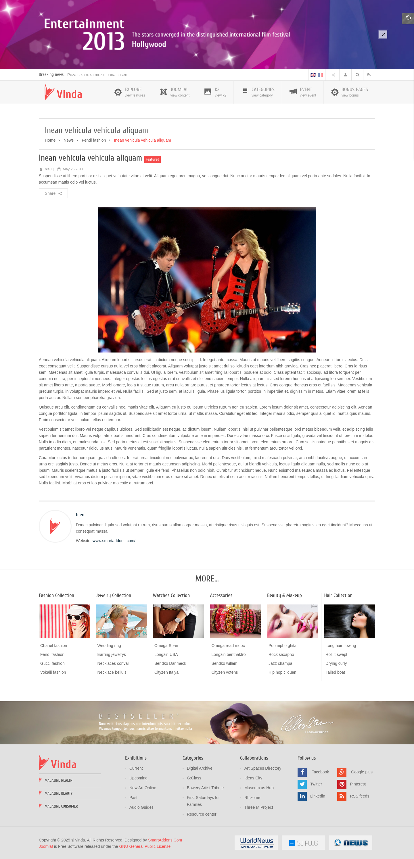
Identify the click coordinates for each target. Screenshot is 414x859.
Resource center (201, 814)
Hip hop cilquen (282, 672)
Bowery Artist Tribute (205, 787)
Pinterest (358, 784)
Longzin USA (166, 654)
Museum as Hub (259, 787)
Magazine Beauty (58, 793)
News (69, 140)
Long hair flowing (341, 645)
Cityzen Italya (166, 672)
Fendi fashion (94, 140)
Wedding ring (109, 645)
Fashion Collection (56, 595)
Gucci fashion (52, 663)
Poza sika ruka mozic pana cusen (97, 74)
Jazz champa (280, 663)
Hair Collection (338, 595)
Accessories (221, 595)
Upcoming (138, 778)
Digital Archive (199, 768)
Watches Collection (171, 595)
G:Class (194, 778)
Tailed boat (335, 672)
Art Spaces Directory (262, 768)
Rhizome (252, 797)
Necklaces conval (113, 663)
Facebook (320, 772)
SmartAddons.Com (165, 840)
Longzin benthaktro (229, 654)
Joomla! (46, 846)
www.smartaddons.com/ (114, 540)
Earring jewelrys (111, 654)
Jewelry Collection (113, 595)
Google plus (362, 772)
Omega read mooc (228, 645)
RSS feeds (359, 796)
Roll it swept (336, 654)
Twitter (316, 784)
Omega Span (166, 645)
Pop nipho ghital (283, 645)
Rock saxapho (281, 654)
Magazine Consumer (61, 806)
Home (50, 140)
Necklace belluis (111, 672)
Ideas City (253, 778)
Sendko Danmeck (170, 663)
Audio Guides (141, 807)
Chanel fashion (53, 645)
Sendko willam (224, 663)
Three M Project (258, 807)
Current (136, 768)
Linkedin (317, 796)
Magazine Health (58, 780)
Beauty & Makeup (284, 595)
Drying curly (336, 663)
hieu (48, 169)
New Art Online (142, 787)
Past (133, 797)
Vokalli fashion (53, 672)
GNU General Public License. (145, 846)
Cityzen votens (225, 672)
